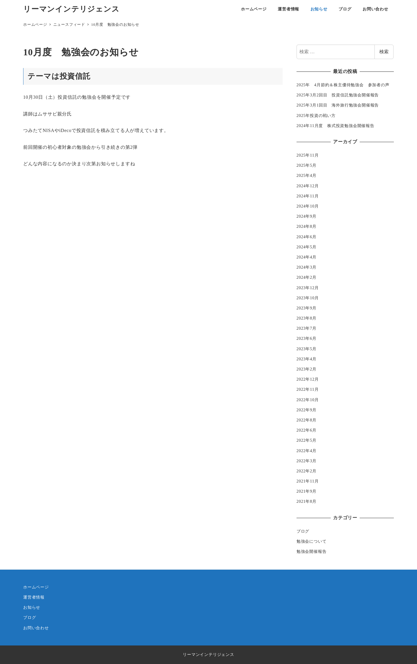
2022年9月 (307, 410)
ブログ (303, 531)
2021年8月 (307, 501)
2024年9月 (307, 216)
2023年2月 (307, 369)
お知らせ (31, 607)
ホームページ (36, 587)
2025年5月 (307, 165)
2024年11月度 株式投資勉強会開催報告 (335, 125)
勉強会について (312, 541)
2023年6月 (307, 338)
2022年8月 (307, 420)
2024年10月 (308, 206)
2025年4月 (307, 175)
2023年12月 (308, 287)
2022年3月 (307, 460)
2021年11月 (308, 481)
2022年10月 (308, 399)
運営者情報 (34, 597)
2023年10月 (308, 298)
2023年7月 (307, 328)
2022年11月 (308, 389)
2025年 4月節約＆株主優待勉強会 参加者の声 (343, 84)
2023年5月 (307, 348)
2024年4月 (307, 257)
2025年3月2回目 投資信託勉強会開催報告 (338, 95)
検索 (384, 51)
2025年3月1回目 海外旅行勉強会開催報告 (338, 105)
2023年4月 (307, 359)
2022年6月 (307, 430)
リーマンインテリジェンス (71, 9)
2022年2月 (307, 471)
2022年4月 (307, 450)
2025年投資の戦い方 (316, 115)
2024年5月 (307, 247)
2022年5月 (307, 440)
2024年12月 (308, 186)
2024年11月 (308, 196)
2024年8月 (307, 226)
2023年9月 (307, 308)
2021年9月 (307, 491)
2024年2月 (307, 277)
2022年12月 (308, 379)
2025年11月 (308, 155)
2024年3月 (307, 267)
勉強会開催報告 (312, 551)
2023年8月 (307, 318)
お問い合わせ (36, 628)
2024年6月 (307, 236)
